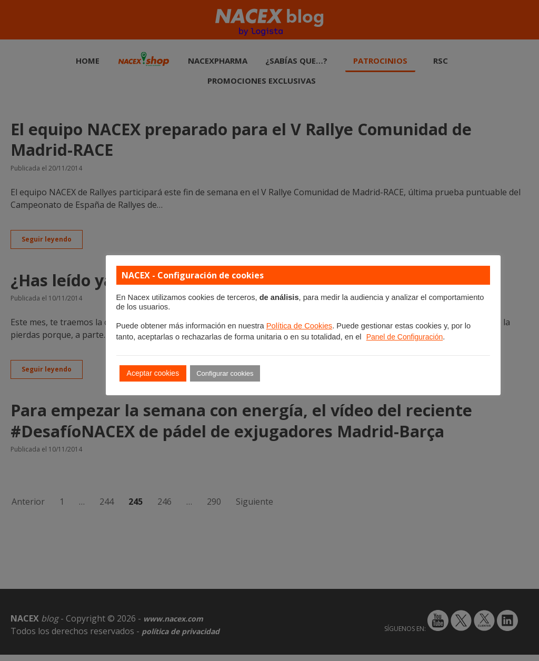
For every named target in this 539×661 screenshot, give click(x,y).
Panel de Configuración (404, 336)
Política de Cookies (299, 326)
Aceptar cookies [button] (153, 373)
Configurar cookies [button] (224, 373)
